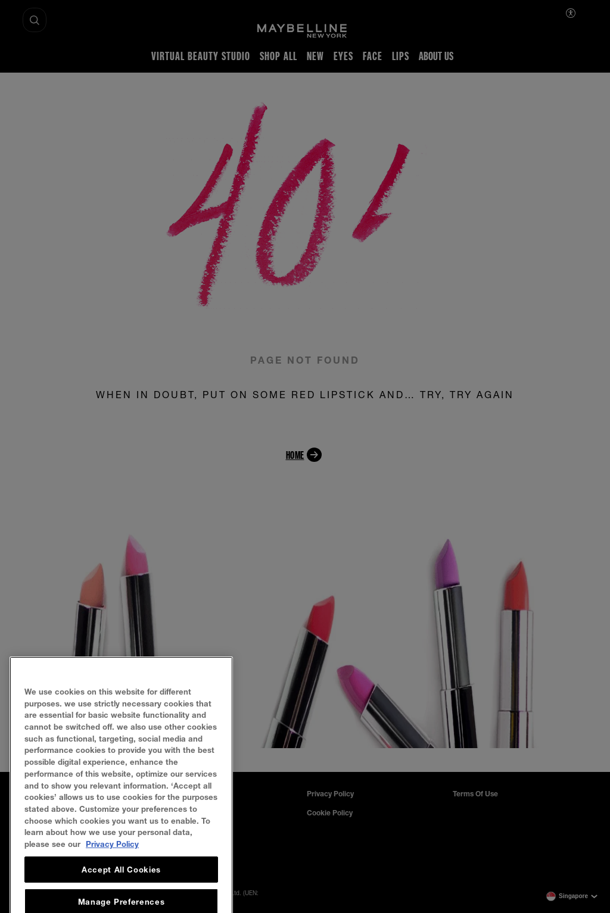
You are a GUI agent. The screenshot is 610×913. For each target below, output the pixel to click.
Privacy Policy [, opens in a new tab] (112, 882)
